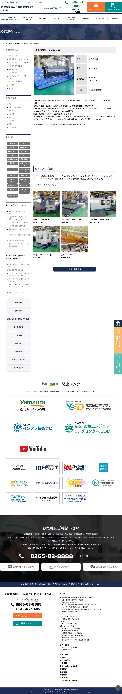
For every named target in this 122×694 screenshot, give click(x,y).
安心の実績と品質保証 (16, 270)
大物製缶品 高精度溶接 (16, 240)
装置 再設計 (24, 159)
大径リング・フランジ (12, 180)
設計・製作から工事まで (71, 19)
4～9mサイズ (24, 147)
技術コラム (56, 19)
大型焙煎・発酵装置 (15, 82)
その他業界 (12, 127)
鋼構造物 (11, 85)
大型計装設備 (13, 72)
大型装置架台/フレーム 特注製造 (19, 230)
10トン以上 (24, 151)
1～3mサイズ (12, 151)
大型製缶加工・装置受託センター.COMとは (10, 19)
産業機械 (11, 111)
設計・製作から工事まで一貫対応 (19, 265)
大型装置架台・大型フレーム (18, 59)
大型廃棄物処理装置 (15, 66)
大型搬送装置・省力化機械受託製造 (18, 212)
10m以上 (12, 147)
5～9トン (12, 155)
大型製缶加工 (24, 186)
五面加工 (12, 189)
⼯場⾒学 (63, 663)
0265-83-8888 (78, 4)
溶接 (24, 143)
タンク (11, 88)
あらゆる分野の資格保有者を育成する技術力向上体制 (19, 274)
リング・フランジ (15, 56)
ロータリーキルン (24, 170)
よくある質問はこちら (106, 566)
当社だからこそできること (28, 19)
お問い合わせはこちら (96, 9)
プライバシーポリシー (18, 360)
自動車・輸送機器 (15, 107)
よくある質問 (100, 19)
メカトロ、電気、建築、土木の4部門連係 (19, 280)
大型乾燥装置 (13, 69)
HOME (62, 593)
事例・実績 (42, 19)
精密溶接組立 (12, 196)
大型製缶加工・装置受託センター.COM (17, 8)
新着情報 (18, 351)
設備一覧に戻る (75, 269)
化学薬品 (11, 121)
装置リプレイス (24, 164)
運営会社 (18, 343)
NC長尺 (12, 143)
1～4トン (24, 155)
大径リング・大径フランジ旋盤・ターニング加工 (18, 218)
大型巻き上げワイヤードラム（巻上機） (18, 77)
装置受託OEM (12, 159)
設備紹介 (86, 19)
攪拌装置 (12, 175)
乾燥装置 (24, 175)
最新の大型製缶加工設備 (17, 292)
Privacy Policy (68, 692)
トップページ (7, 43)
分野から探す (66, 650)
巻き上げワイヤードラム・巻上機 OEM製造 (19, 245)
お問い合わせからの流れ (69, 666)
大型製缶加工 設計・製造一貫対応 (19, 236)
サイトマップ (18, 368)
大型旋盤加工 (12, 186)
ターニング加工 (24, 180)
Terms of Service (82, 692)
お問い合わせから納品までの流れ (18, 319)
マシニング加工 (24, 190)
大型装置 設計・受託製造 (17, 226)
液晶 (10, 117)
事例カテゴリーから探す (69, 647)
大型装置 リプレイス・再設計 (18, 222)
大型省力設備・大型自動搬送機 (19, 62)
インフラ (11, 114)
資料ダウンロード (113, 9)
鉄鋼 (10, 124)
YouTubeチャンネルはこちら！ (47, 185)
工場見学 (115, 19)
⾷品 (10, 104)
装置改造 (12, 163)
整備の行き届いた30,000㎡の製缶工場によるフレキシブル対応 (19, 286)
